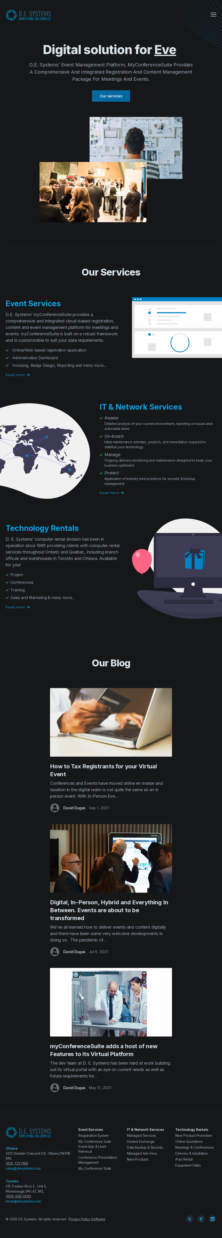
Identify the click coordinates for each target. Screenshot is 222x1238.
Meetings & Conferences (194, 1147)
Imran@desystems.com (23, 1201)
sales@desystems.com (23, 1168)
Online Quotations (188, 1141)
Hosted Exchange (141, 1141)
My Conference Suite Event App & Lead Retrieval (94, 1146)
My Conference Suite (94, 1168)
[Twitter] (189, 1219)
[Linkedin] (212, 1219)
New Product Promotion (193, 1135)
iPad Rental (183, 1159)
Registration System (93, 1135)
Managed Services (141, 1135)
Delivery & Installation (191, 1153)
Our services (111, 96)
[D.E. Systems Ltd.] (28, 15)
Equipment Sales (188, 1165)
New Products (138, 1159)
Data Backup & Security (145, 1147)
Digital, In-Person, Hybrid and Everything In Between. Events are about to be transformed (109, 910)
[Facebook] (201, 1219)
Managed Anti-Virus (142, 1153)
